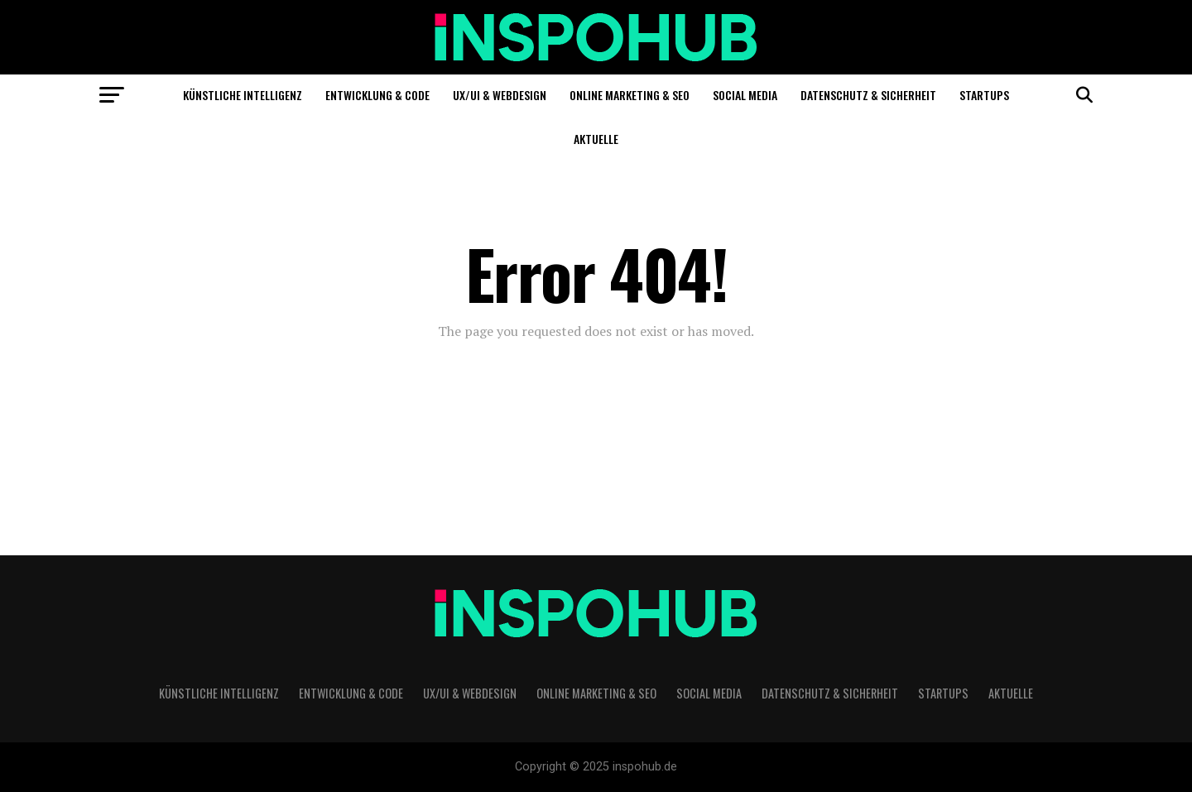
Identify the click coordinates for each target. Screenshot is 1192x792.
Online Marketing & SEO (630, 94)
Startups (984, 94)
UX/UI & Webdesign (499, 94)
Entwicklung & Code (377, 94)
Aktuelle (596, 138)
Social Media (745, 94)
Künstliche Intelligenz (242, 94)
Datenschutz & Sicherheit (868, 94)
